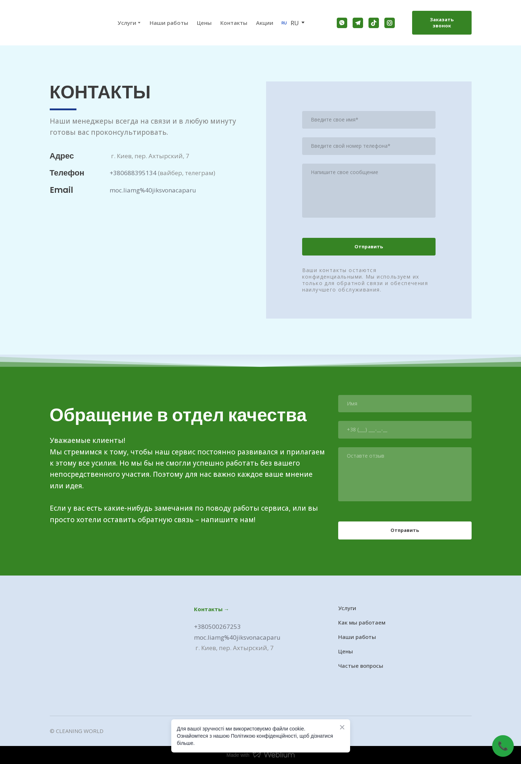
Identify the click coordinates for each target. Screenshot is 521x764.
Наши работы (169, 22)
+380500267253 (217, 626)
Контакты (233, 22)
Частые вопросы (360, 665)
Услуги (347, 608)
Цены (204, 22)
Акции (264, 22)
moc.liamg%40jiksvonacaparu (153, 190)
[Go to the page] (63, 22)
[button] (342, 23)
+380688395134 (133, 173)
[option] (290, 23)
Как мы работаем (361, 622)
